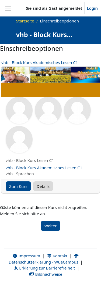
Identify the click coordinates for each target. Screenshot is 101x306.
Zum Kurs (18, 186)
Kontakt (57, 255)
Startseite (25, 21)
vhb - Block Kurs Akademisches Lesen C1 (39, 62)
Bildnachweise (45, 274)
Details (43, 186)
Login (92, 8)
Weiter (50, 225)
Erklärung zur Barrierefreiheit (44, 268)
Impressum (26, 255)
